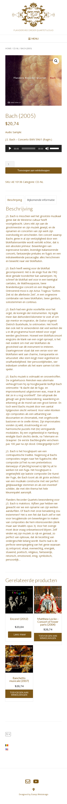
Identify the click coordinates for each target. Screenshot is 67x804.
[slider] (28, 148)
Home (8, 48)
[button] (56, 61)
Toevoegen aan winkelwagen (33, 170)
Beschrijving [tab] (14, 200)
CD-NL (16, 48)
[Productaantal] (9, 164)
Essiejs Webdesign (39, 794)
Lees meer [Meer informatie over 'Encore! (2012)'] (20, 634)
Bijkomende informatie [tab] (41, 200)
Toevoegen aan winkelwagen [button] (48, 637)
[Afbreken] (47, 148)
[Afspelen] (10, 148)
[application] (33, 148)
